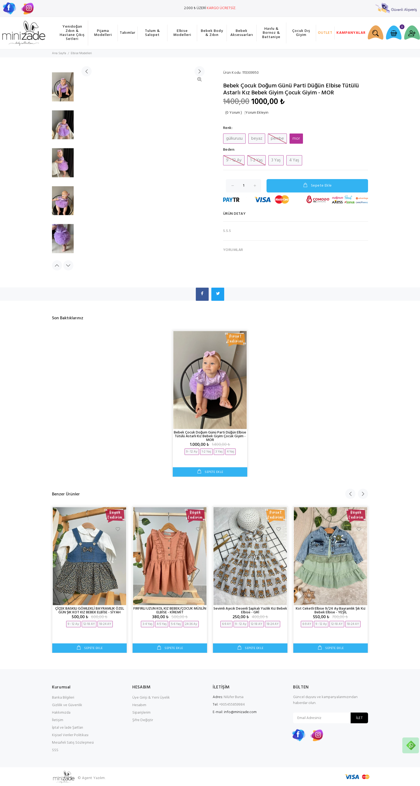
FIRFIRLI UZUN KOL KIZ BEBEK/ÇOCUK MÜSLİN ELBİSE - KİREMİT (169, 611)
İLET (359, 718)
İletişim (57, 720)
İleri (199, 168)
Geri (86, 168)
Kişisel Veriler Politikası (70, 735)
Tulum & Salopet (152, 33)
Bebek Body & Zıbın (212, 33)
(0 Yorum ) (233, 113)
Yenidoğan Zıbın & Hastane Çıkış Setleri (72, 33)
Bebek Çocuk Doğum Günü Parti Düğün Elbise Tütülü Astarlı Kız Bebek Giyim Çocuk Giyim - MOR (210, 436)
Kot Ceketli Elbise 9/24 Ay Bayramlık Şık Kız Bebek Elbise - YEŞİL (331, 611)
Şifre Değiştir (142, 720)
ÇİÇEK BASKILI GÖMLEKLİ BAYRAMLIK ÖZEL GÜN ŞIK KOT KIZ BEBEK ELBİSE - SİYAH (89, 611)
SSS (55, 750)
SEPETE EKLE (213, 472)
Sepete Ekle (317, 185)
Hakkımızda (61, 713)
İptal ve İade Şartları (67, 728)
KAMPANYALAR (350, 33)
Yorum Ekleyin (256, 113)
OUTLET (325, 33)
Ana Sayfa (59, 53)
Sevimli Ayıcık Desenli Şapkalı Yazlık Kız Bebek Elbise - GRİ (250, 611)
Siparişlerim (141, 713)
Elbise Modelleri (182, 33)
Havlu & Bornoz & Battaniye (271, 33)
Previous (57, 265)
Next (68, 265)
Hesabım (139, 705)
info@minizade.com (240, 712)
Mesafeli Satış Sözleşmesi (73, 743)
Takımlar (128, 33)
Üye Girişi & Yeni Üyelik (151, 698)
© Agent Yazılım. (91, 778)
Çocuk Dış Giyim (301, 33)
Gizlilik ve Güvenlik (67, 705)
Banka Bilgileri (63, 698)
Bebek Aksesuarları (241, 33)
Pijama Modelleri (103, 33)
